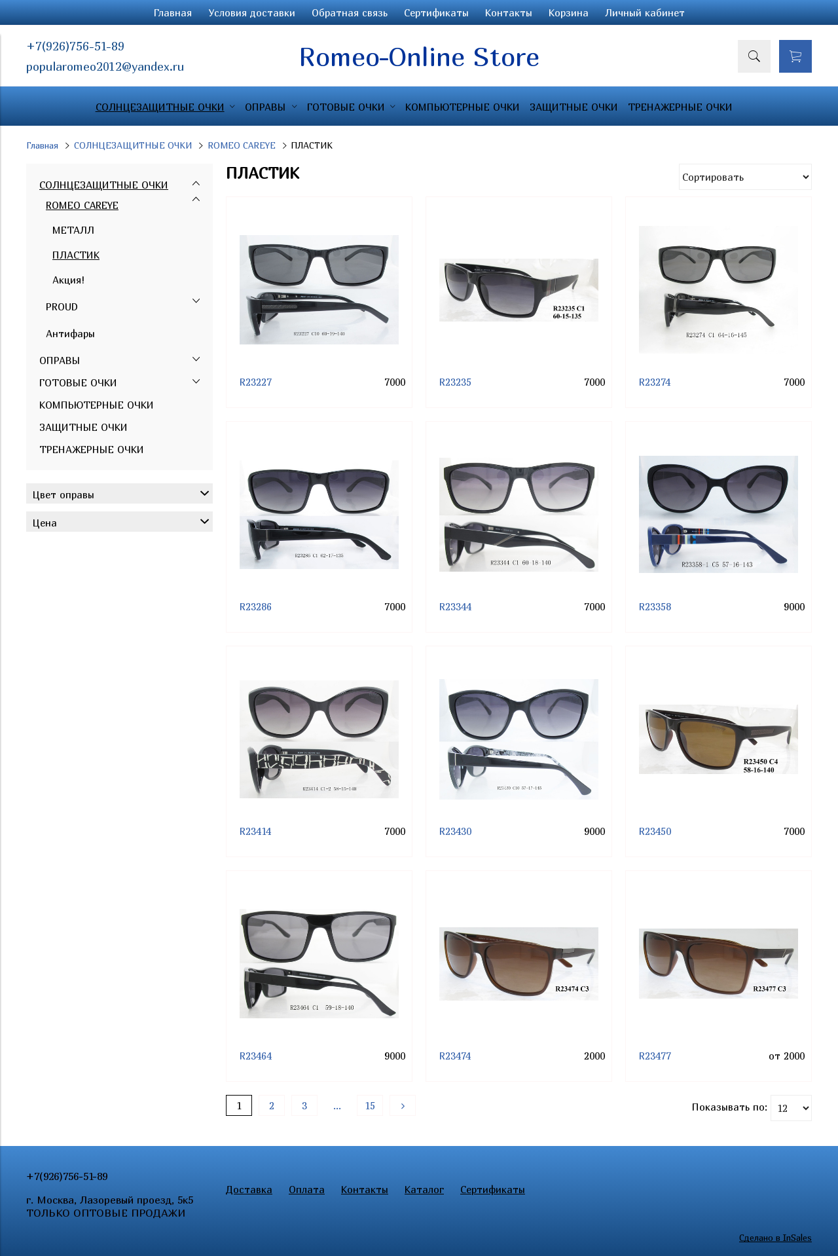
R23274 (654, 382)
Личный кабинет (645, 12)
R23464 (256, 1056)
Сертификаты (436, 12)
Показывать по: (729, 1107)
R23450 (655, 831)
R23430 (455, 831)
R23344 (455, 606)
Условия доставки (251, 12)
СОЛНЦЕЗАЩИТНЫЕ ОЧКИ (133, 145)
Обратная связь (350, 12)
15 (370, 1105)
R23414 (255, 831)
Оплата (307, 1189)
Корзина (569, 12)
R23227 (256, 382)
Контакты (508, 12)
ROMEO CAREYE (242, 145)
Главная (173, 12)
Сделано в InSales (775, 1237)
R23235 (455, 382)
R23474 (455, 1056)
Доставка (249, 1189)
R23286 (256, 606)
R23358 (655, 606)
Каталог (424, 1189)
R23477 (655, 1056)
